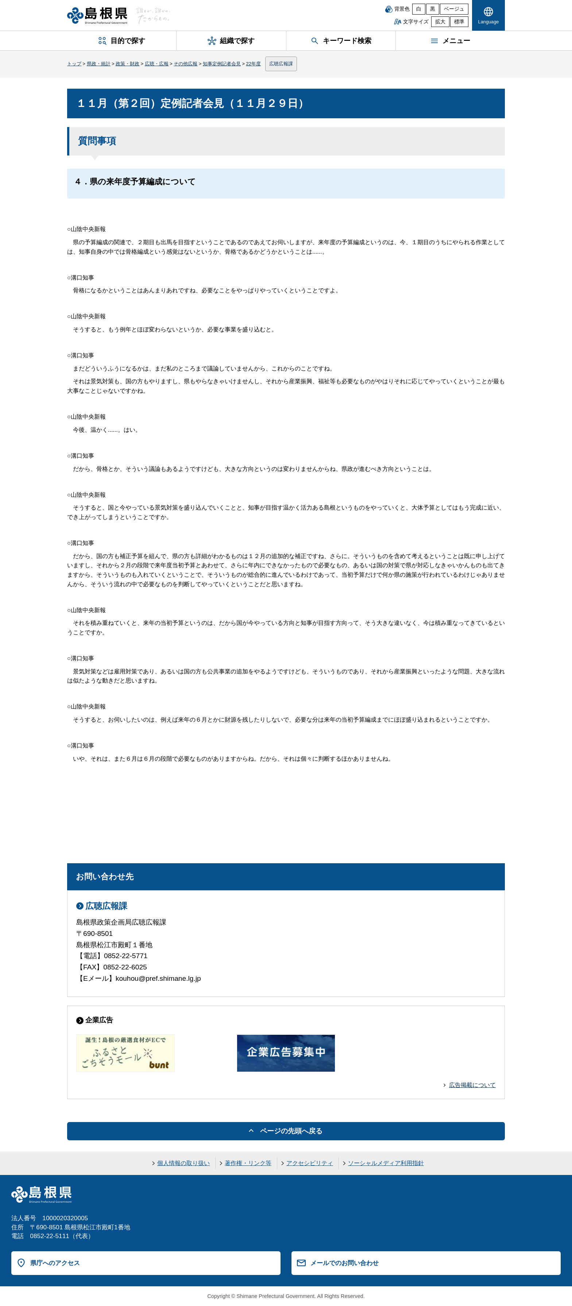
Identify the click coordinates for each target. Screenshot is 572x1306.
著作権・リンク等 (248, 1163)
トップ (74, 63)
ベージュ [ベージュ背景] (454, 9)
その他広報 (185, 63)
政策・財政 (127, 63)
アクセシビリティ (309, 1163)
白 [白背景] (418, 9)
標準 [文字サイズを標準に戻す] (459, 21)
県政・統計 (99, 63)
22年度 (253, 63)
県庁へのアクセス (55, 1263)
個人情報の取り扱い (183, 1163)
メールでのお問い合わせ (344, 1263)
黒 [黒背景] (432, 9)
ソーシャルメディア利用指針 (386, 1163)
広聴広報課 (281, 63)
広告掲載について (472, 1085)
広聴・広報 (157, 63)
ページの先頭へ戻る (291, 1131)
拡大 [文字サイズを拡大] (440, 21)
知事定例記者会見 (222, 63)
